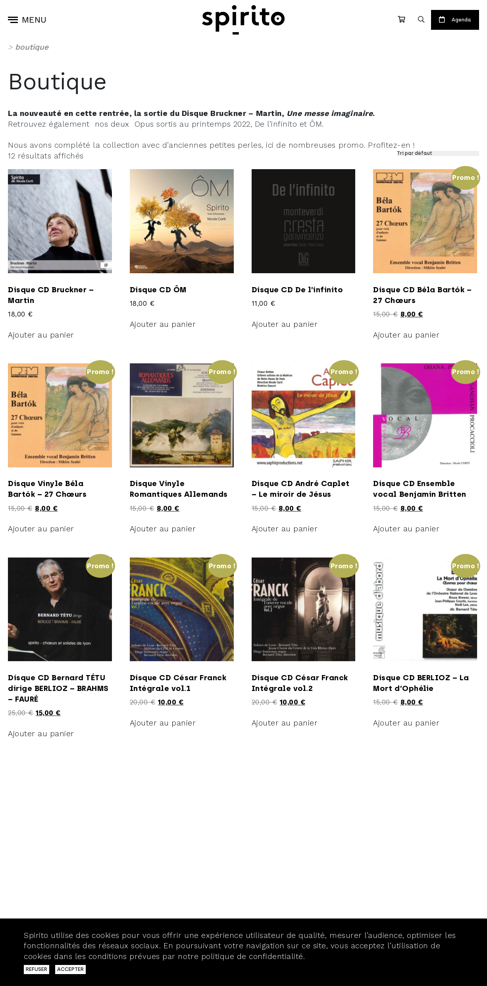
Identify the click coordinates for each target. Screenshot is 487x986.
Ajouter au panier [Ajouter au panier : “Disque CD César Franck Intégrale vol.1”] (163, 722)
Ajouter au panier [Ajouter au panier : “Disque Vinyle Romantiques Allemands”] (163, 528)
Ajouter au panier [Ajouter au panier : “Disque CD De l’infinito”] (285, 324)
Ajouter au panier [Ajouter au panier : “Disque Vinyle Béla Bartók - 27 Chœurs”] (41, 528)
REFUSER (36, 969)
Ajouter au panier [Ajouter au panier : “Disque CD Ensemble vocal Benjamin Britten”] (406, 528)
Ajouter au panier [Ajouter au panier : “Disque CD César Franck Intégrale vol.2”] (285, 722)
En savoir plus (334, 956)
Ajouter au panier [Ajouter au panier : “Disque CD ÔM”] (163, 324)
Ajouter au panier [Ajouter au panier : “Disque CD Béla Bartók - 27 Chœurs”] (406, 335)
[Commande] (438, 153)
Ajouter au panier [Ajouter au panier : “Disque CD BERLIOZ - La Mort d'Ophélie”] (406, 722)
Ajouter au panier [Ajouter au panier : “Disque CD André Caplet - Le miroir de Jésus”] (285, 528)
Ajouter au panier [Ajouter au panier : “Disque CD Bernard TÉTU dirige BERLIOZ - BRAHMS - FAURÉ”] (41, 733)
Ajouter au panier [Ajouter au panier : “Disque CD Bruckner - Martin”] (41, 335)
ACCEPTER (70, 969)
